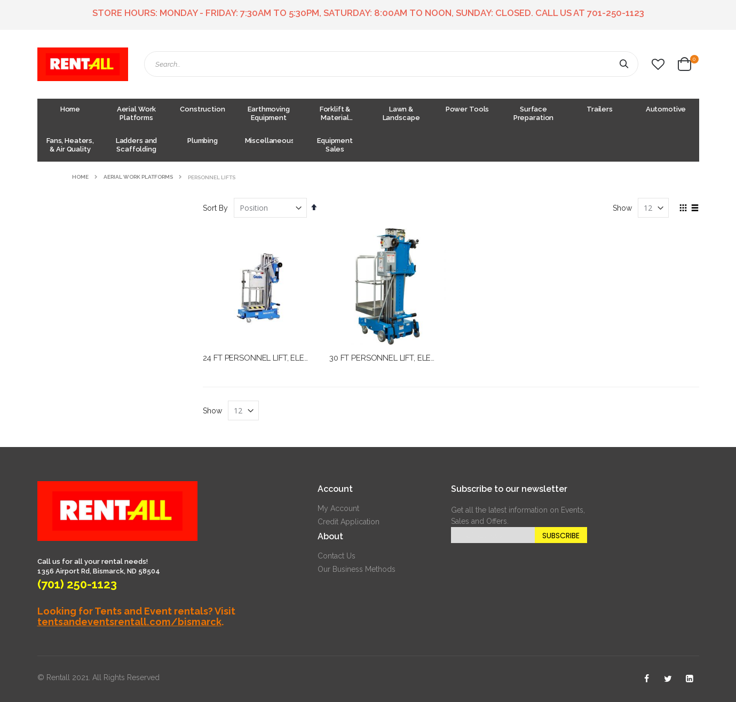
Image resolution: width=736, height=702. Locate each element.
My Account (338, 508)
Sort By (215, 208)
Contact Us (336, 556)
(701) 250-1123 (77, 584)
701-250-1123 (615, 12)
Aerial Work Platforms (138, 177)
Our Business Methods (356, 569)
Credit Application (348, 521)
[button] (658, 64)
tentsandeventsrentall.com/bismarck (129, 621)
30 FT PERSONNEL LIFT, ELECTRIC (391, 358)
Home (80, 177)
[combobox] (391, 64)
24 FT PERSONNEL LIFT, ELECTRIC (265, 358)
